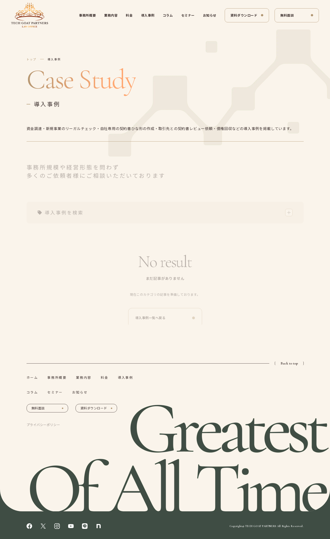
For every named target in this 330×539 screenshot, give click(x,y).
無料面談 (287, 15)
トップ (31, 59)
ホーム (32, 377)
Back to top (289, 363)
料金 (129, 15)
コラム (168, 15)
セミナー (188, 15)
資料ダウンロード (243, 15)
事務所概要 (87, 15)
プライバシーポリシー (43, 424)
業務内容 (111, 15)
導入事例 (147, 15)
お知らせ (209, 15)
